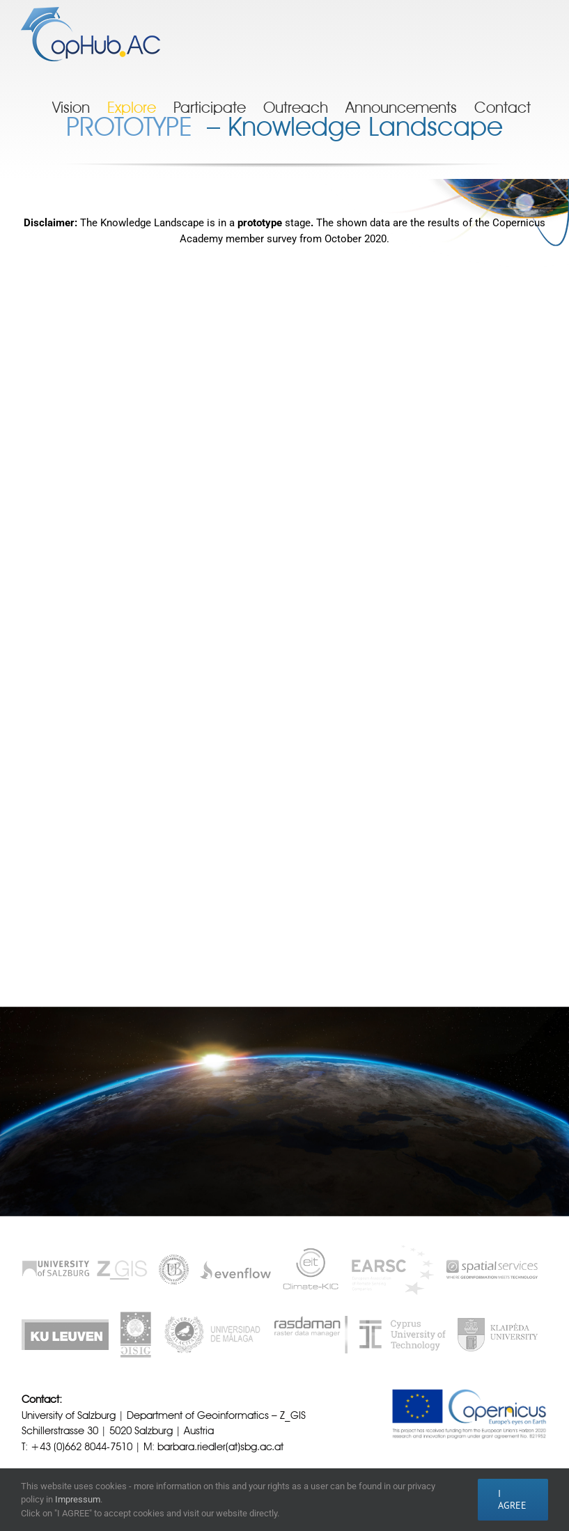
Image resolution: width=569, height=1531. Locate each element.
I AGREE (512, 1499)
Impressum (77, 1499)
